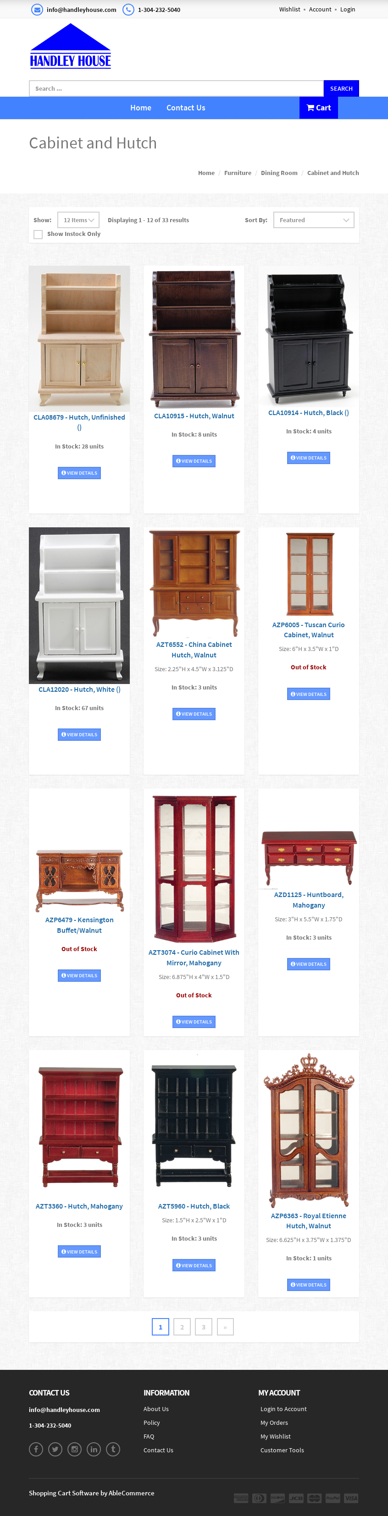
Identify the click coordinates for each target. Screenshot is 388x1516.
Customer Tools (282, 1450)
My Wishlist (276, 1436)
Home (140, 107)
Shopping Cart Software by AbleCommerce (92, 1493)
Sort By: (256, 220)
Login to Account (284, 1409)
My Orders (274, 1422)
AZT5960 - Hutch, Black (194, 1205)
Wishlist (289, 9)
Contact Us (185, 107)
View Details (79, 472)
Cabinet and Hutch (333, 173)
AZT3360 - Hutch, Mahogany (79, 1205)
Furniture (237, 173)
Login (347, 9)
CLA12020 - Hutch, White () (80, 688)
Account (320, 9)
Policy (152, 1422)
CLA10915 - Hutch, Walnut (194, 415)
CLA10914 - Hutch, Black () (308, 411)
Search (341, 88)
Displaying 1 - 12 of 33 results (148, 220)
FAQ (149, 1436)
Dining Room (279, 173)
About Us (156, 1409)
